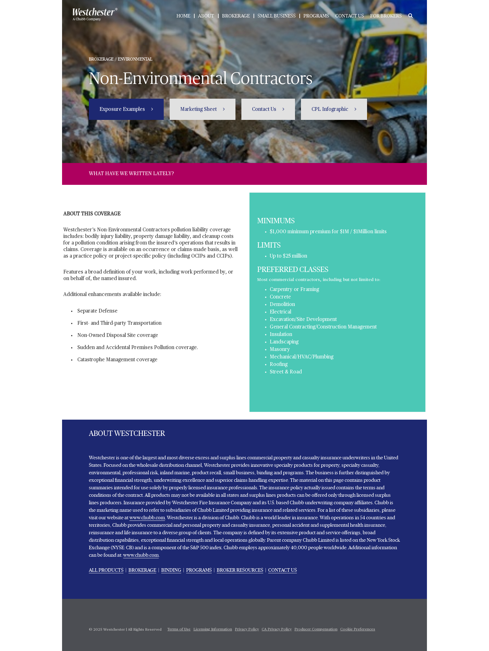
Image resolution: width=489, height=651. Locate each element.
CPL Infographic (331, 109)
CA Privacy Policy (277, 629)
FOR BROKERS (386, 15)
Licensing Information (212, 629)
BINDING (171, 570)
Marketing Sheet (199, 109)
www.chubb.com (147, 517)
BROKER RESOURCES (240, 570)
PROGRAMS (316, 15)
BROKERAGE (236, 15)
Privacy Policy (247, 629)
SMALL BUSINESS (277, 15)
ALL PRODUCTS (106, 570)
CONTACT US (349, 15)
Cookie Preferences (357, 629)
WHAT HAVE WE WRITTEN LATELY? (131, 173)
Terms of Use (179, 629)
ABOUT (206, 15)
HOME (183, 15)
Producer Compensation (315, 629)
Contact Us (265, 109)
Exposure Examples (122, 109)
